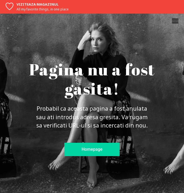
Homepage (91, 149)
